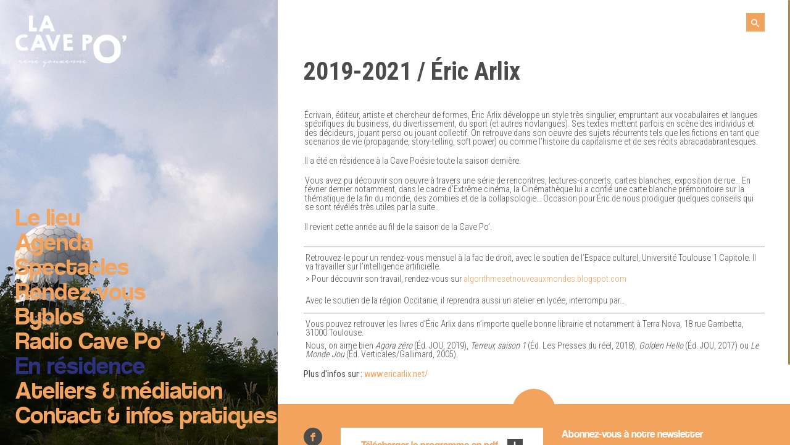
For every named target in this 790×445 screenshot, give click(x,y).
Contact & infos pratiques (146, 417)
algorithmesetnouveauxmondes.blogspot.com (545, 279)
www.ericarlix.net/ (396, 374)
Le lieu (47, 219)
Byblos (49, 318)
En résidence (80, 367)
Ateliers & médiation (119, 392)
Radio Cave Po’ (90, 343)
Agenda (54, 244)
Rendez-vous (80, 293)
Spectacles (72, 268)
